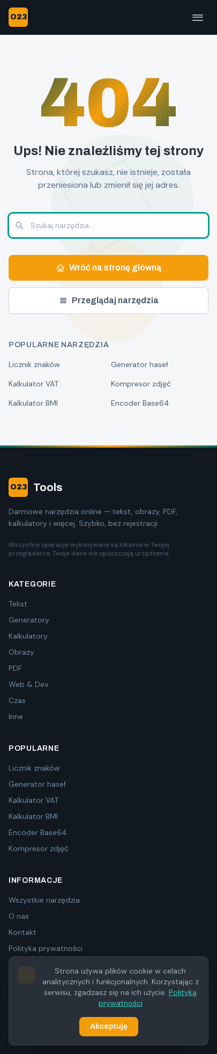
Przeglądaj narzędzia (109, 300)
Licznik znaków (34, 364)
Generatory (29, 620)
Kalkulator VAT (33, 384)
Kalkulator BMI (33, 403)
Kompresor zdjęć (141, 384)
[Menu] (197, 17)
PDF (15, 668)
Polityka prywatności (46, 948)
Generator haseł (139, 364)
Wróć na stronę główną (108, 267)
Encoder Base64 (140, 403)
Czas (17, 700)
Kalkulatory (28, 636)
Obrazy (21, 652)
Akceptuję (109, 1027)
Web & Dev (28, 684)
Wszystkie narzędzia (44, 900)
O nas (19, 916)
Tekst (18, 604)
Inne (16, 716)
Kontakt (22, 932)
